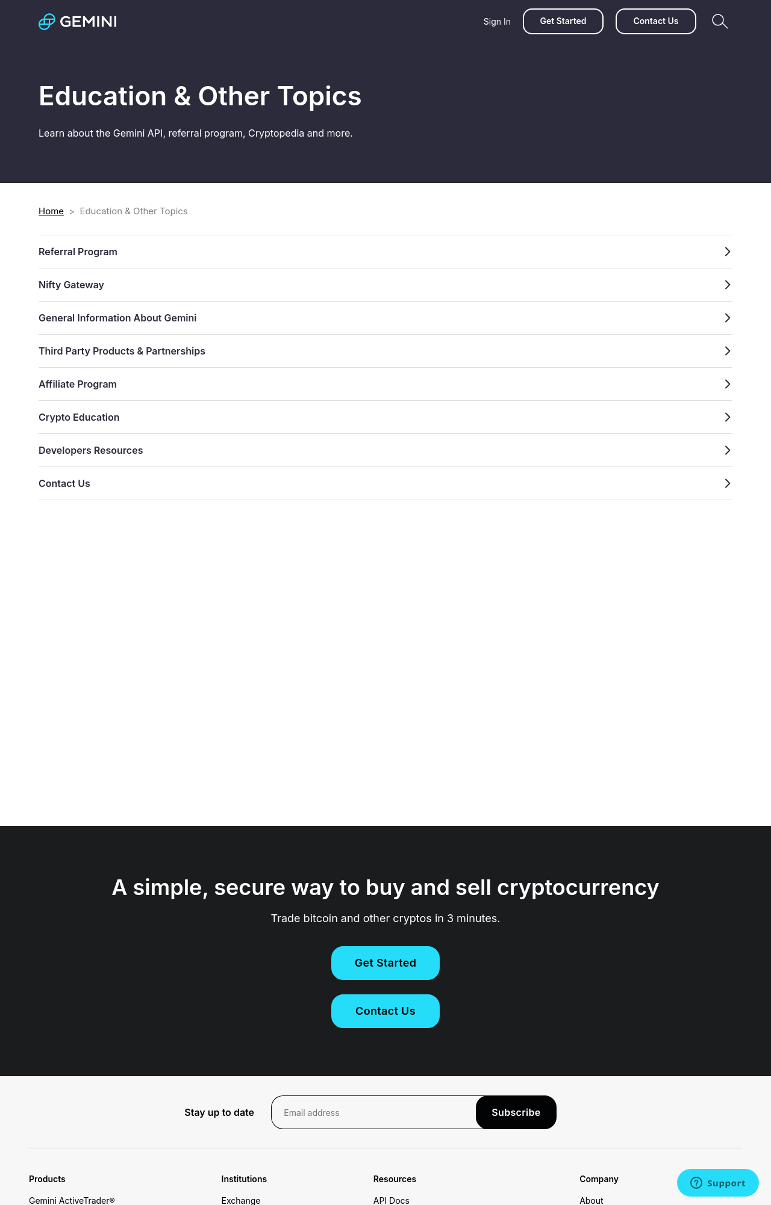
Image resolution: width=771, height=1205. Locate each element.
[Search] (720, 21)
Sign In (497, 21)
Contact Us (655, 21)
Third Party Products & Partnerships (385, 351)
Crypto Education (385, 417)
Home (51, 211)
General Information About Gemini (385, 318)
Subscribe (516, 1112)
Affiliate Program (385, 384)
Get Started (563, 21)
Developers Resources (385, 450)
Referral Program (385, 252)
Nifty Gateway (385, 285)
